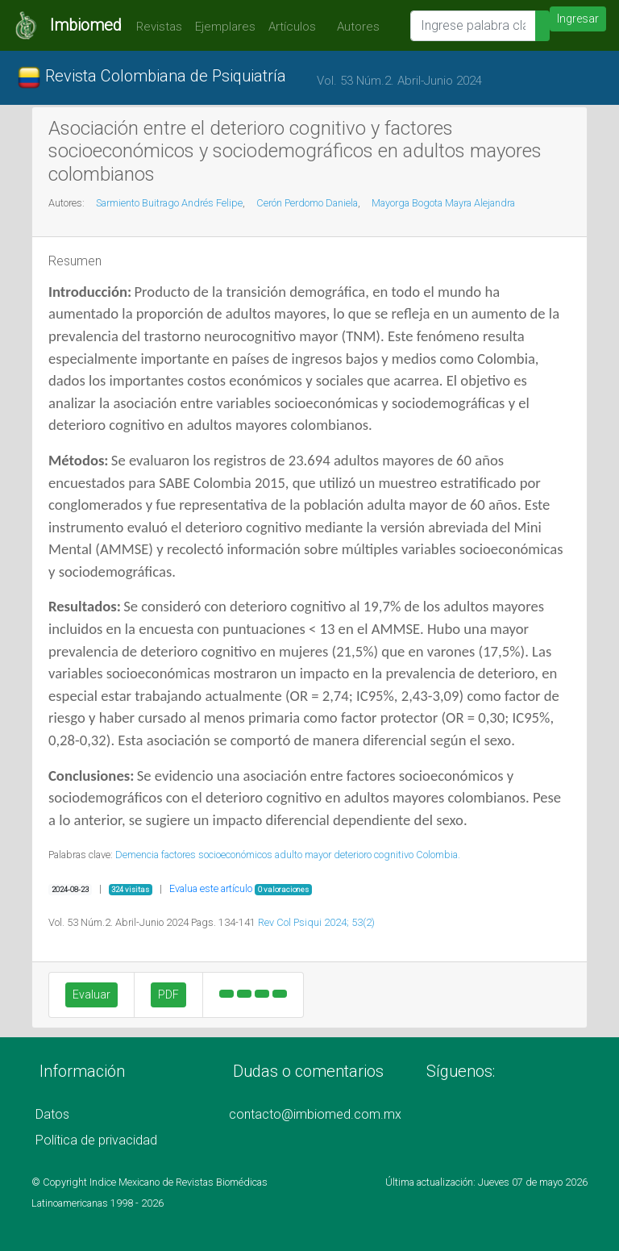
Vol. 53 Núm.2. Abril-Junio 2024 (399, 80)
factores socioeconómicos (216, 855)
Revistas (155, 26)
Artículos (292, 26)
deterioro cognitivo (373, 855)
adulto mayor (303, 855)
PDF (168, 994)
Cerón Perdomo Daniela (307, 203)
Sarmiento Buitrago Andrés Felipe (169, 203)
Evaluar (91, 994)
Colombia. (438, 855)
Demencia (137, 855)
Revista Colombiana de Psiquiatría (151, 77)
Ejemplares (225, 26)
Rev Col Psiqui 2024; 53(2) (316, 922)
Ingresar (578, 18)
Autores (354, 26)
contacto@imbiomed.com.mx (315, 1114)
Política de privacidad (96, 1140)
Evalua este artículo (210, 888)
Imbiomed (86, 25)
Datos (52, 1114)
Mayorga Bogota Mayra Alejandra (443, 203)
